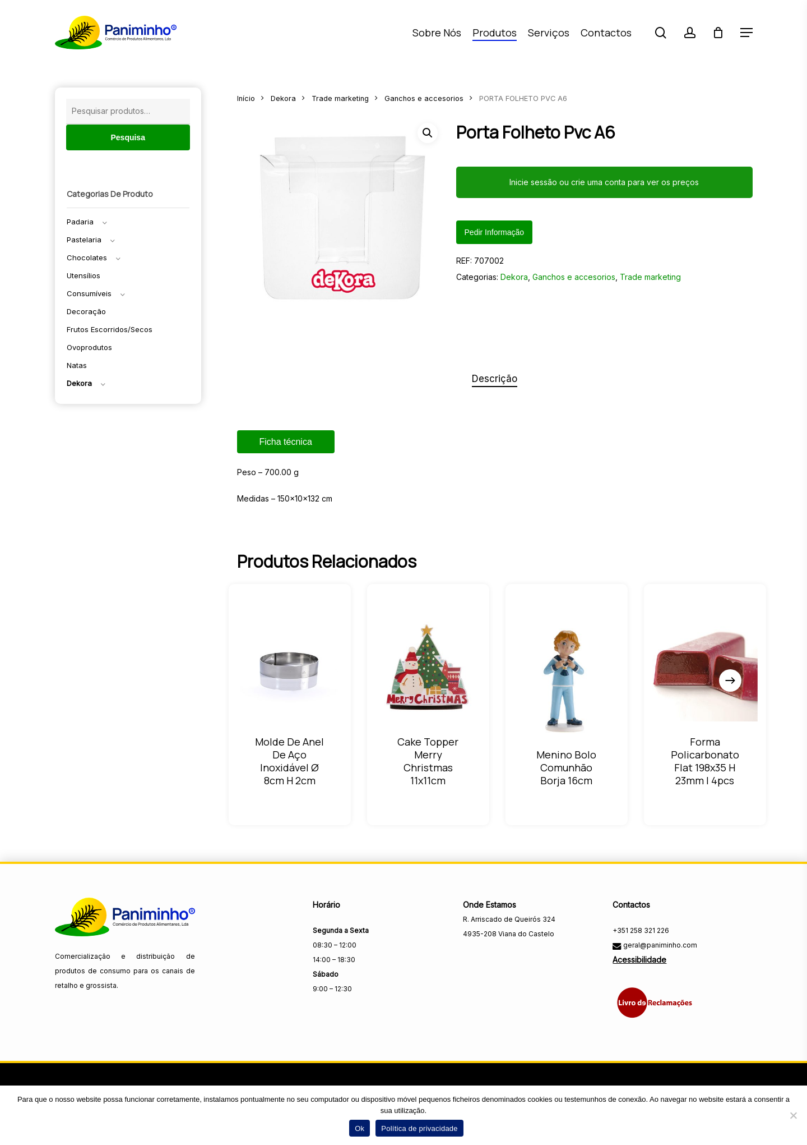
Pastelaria (84, 239)
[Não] (793, 1115)
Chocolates (87, 257)
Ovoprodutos (89, 347)
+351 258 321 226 (641, 930)
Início (246, 98)
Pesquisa (127, 137)
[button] (746, 33)
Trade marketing (340, 98)
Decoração (86, 311)
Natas (77, 365)
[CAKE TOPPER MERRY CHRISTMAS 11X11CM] (428, 668)
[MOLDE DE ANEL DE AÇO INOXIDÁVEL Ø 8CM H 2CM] (289, 668)
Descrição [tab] (494, 378)
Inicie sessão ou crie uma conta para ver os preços (604, 182)
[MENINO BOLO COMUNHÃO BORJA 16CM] (566, 681)
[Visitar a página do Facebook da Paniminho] (473, 958)
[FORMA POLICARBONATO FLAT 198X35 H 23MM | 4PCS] (704, 668)
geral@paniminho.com (659, 945)
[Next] (730, 680)
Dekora (79, 383)
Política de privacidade (419, 1128)
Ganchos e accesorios (423, 98)
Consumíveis (89, 293)
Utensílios (83, 275)
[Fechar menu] (341, 219)
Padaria (80, 221)
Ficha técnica (285, 442)
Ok (359, 1128)
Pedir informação (495, 232)
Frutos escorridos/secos (109, 329)
